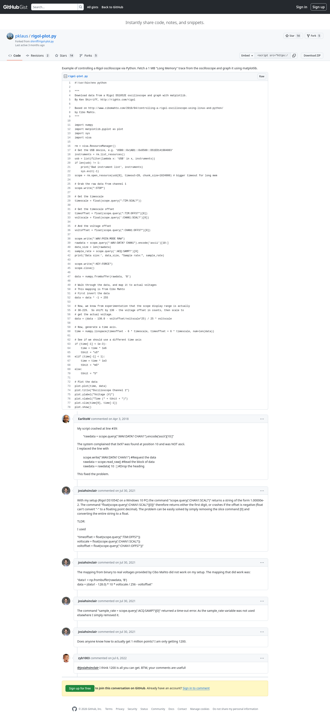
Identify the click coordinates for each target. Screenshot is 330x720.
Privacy (120, 709)
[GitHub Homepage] (74, 709)
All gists (92, 7)
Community (158, 709)
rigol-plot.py (43, 36)
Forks (88, 55)
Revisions (38, 55)
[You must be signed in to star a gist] (293, 36)
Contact (182, 709)
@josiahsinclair (88, 668)
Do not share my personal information (235, 709)
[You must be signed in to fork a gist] (314, 36)
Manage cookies (199, 709)
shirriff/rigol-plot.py (42, 41)
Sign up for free (80, 688)
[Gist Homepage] (15, 6)
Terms (109, 709)
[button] (294, 56)
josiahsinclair (87, 491)
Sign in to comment (196, 688)
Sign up (319, 7)
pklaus (21, 36)
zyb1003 (84, 658)
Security (132, 709)
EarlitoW (84, 419)
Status (144, 709)
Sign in (301, 7)
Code (14, 55)
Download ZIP (312, 55)
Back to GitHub (112, 7)
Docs (171, 709)
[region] (165, 245)
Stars (65, 55)
